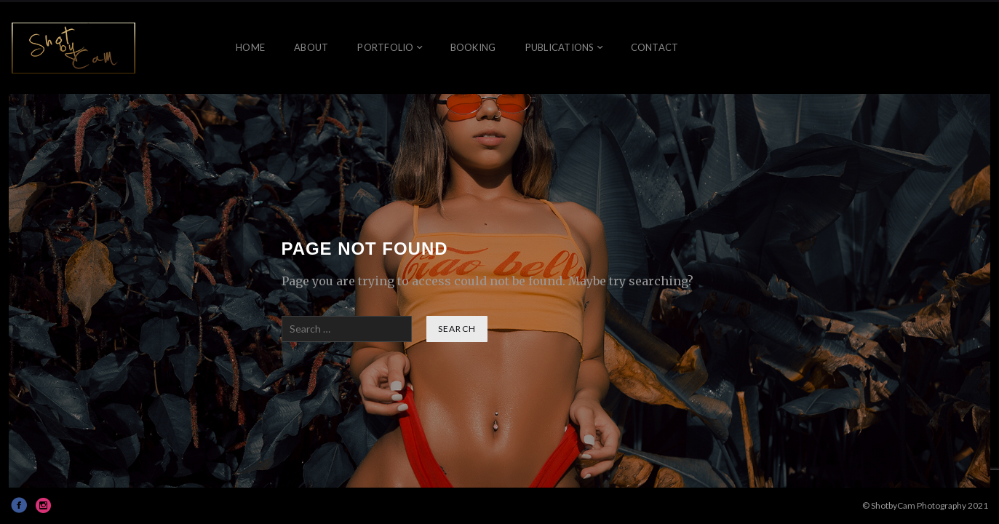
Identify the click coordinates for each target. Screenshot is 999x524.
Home (250, 47)
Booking (473, 47)
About (311, 47)
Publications (559, 47)
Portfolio (385, 47)
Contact (655, 47)
